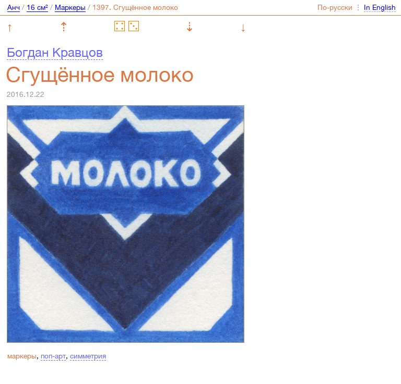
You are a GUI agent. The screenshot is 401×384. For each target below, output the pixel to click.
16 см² (37, 7)
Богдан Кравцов (55, 52)
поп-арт (53, 356)
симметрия (88, 356)
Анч (13, 7)
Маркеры (70, 7)
